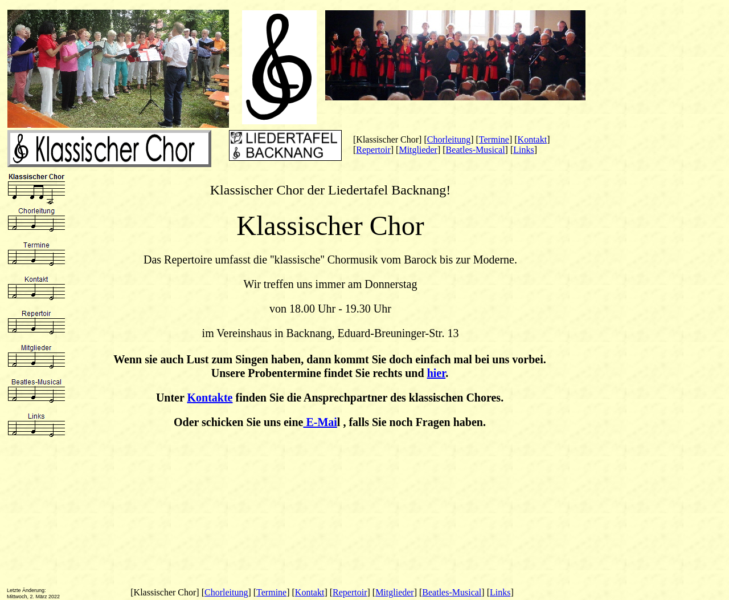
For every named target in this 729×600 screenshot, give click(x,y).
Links (523, 150)
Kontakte (210, 397)
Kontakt (532, 139)
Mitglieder (418, 150)
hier (436, 373)
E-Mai (320, 422)
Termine (494, 139)
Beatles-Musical (475, 150)
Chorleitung (448, 139)
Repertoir (373, 150)
